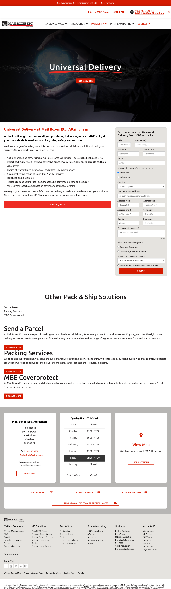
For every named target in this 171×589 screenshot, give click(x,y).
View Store (29, 473)
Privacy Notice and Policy (33, 573)
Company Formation (12, 546)
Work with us (148, 531)
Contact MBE (148, 546)
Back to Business (122, 531)
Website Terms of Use (12, 573)
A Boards (91, 534)
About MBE (149, 526)
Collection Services (68, 543)
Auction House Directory (42, 546)
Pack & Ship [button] (98, 19)
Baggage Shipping (67, 534)
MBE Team (147, 537)
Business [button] (143, 19)
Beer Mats (92, 537)
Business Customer (129, 247)
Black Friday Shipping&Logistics (123, 535)
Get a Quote (85, 81)
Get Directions (141, 462)
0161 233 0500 (31, 451)
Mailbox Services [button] (55, 19)
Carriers (63, 537)
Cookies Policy (69, 573)
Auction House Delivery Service (41, 541)
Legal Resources (150, 549)
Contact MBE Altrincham (31, 454)
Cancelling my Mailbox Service (13, 541)
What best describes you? (129, 242)
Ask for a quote (115, 10)
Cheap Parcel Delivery (69, 540)
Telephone (125, 177)
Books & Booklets (95, 540)
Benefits (7, 537)
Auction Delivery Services (42, 537)
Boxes (90, 543)
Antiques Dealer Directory (42, 534)
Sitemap (146, 543)
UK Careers (147, 534)
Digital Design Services (124, 549)
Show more (11, 554)
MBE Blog (147, 540)
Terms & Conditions (53, 573)
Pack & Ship (66, 526)
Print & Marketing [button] (121, 19)
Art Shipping (65, 531)
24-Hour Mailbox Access (14, 531)
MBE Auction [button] (78, 19)
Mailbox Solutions (13, 526)
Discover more (13, 347)
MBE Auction (39, 526)
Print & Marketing (97, 526)
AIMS (6, 534)
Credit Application (122, 546)
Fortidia (81, 573)
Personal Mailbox (131, 492)
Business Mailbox (84, 492)
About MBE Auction (40, 531)
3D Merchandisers (95, 531)
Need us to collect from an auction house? (85, 503)
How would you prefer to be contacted (135, 168)
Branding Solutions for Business (124, 541)
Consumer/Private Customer (133, 251)
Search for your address (128, 191)
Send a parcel (37, 492)
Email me (124, 173)
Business (120, 526)
